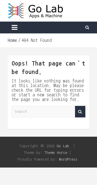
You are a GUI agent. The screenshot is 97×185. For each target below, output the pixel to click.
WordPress (68, 159)
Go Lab (63, 146)
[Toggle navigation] (14, 27)
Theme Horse (55, 152)
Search (80, 111)
